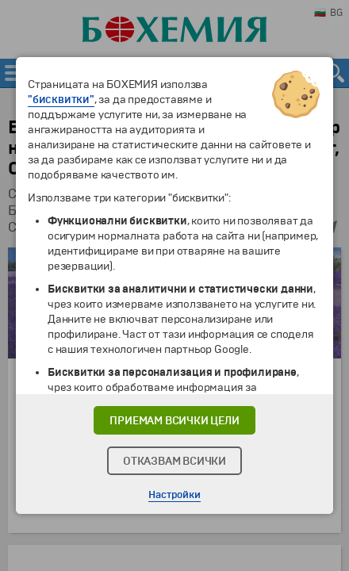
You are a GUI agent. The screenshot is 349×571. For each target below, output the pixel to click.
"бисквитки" (61, 99)
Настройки (174, 495)
